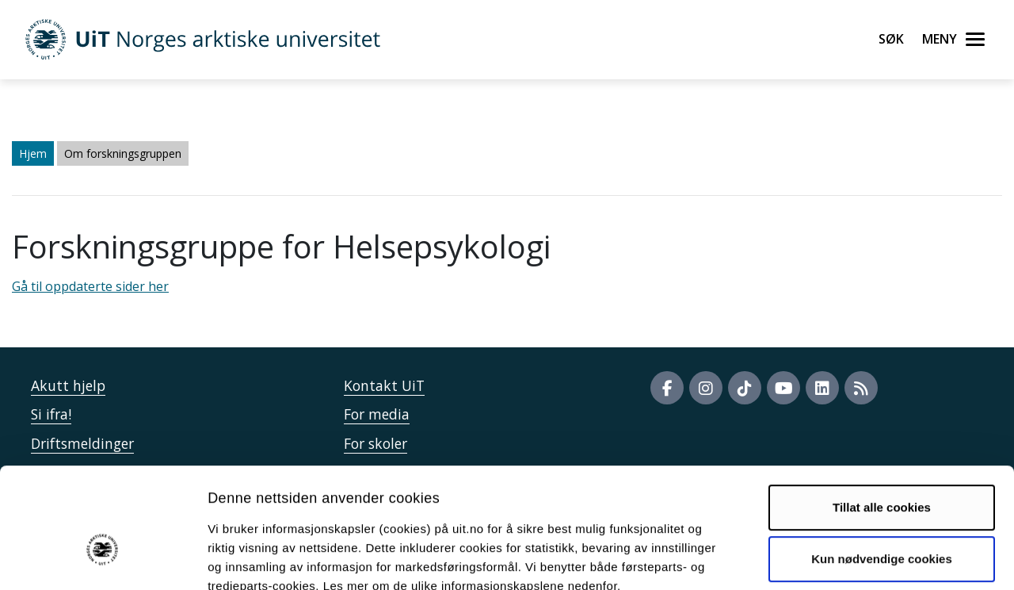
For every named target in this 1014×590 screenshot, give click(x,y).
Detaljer (843, 558)
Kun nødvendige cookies (881, 467)
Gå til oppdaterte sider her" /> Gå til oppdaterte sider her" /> (507, 295)
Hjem (33, 153)
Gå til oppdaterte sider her (90, 286)
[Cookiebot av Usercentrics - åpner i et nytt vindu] (102, 559)
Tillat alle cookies (882, 416)
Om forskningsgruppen (122, 153)
